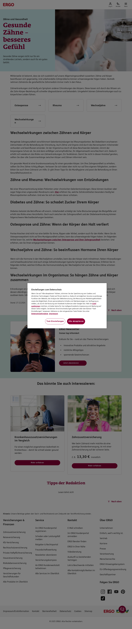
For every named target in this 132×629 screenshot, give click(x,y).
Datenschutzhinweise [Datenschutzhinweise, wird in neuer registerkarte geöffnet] (39, 314)
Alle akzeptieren (76, 321)
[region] (67, 305)
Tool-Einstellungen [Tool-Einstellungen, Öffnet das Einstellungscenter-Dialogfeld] (55, 321)
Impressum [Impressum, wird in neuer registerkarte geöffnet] (53, 314)
